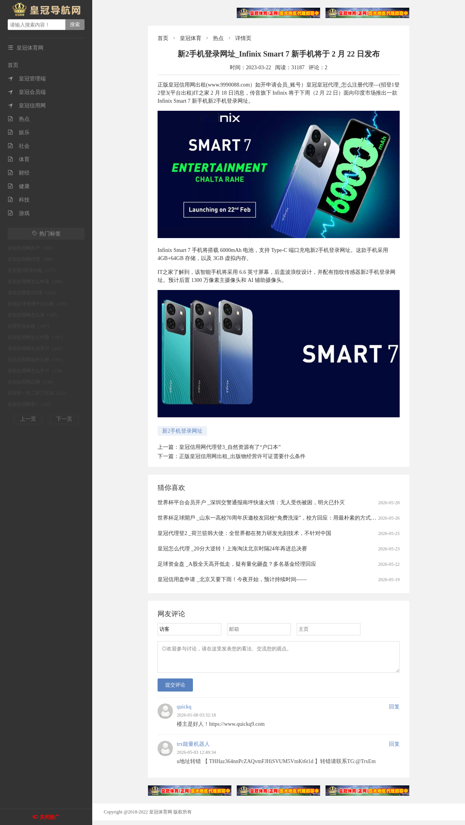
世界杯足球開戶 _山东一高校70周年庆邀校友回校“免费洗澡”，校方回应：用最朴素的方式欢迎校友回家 (280, 518)
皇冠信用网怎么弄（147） (34, 315)
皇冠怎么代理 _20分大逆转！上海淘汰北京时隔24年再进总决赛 (232, 549)
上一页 (28, 419)
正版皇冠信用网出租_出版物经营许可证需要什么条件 (242, 456)
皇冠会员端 (27, 92)
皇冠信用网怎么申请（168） (36, 281)
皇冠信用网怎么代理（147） (36, 337)
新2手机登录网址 (182, 431)
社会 (19, 146)
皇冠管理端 (27, 79)
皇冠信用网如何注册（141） (36, 359)
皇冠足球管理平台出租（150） (39, 304)
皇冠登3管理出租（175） (33, 270)
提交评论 (175, 689)
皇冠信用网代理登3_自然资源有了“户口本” (230, 447)
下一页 (64, 419)
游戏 (19, 213)
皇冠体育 (190, 38)
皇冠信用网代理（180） (32, 259)
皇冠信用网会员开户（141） (36, 348)
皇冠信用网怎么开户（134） (36, 370)
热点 (19, 119)
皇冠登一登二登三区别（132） (39, 393)
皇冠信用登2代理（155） (33, 292)
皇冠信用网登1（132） (31, 404)
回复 (394, 711)
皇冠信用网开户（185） (32, 248)
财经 (19, 173)
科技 (19, 200)
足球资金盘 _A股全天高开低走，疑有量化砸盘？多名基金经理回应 (237, 564)
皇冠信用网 (27, 105)
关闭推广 (50, 817)
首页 (13, 65)
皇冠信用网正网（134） (32, 382)
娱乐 (19, 132)
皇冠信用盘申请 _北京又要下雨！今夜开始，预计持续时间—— (232, 579)
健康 (19, 186)
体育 (19, 159)
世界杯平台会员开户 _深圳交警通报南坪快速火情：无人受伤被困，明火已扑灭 (251, 502)
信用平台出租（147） (29, 326)
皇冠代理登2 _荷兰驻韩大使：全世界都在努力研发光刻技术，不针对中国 (244, 533)
